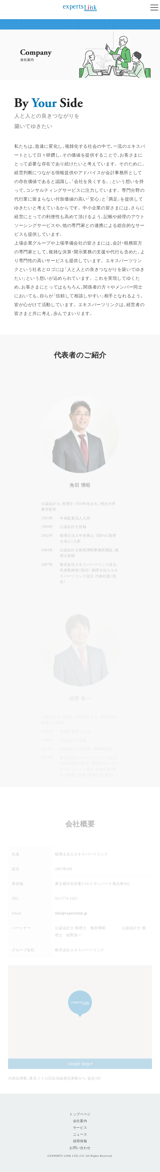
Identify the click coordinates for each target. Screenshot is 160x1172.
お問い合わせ (80, 1148)
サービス (80, 1128)
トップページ (80, 1114)
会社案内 (80, 1121)
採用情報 (80, 1141)
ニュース (80, 1134)
